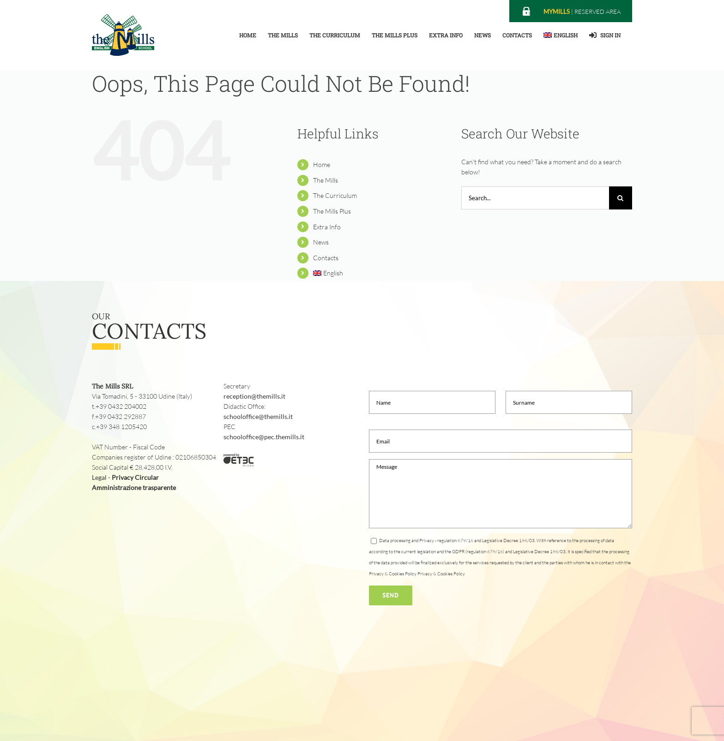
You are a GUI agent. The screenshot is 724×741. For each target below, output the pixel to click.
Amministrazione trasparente (134, 487)
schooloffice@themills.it (258, 416)
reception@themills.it (254, 396)
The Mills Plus (332, 211)
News (321, 242)
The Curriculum (335, 195)
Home (321, 164)
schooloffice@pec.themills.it (263, 437)
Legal (99, 477)
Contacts (325, 258)
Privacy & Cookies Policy (441, 574)
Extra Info (327, 227)
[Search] (620, 197)
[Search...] (535, 197)
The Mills (325, 180)
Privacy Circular (135, 477)
